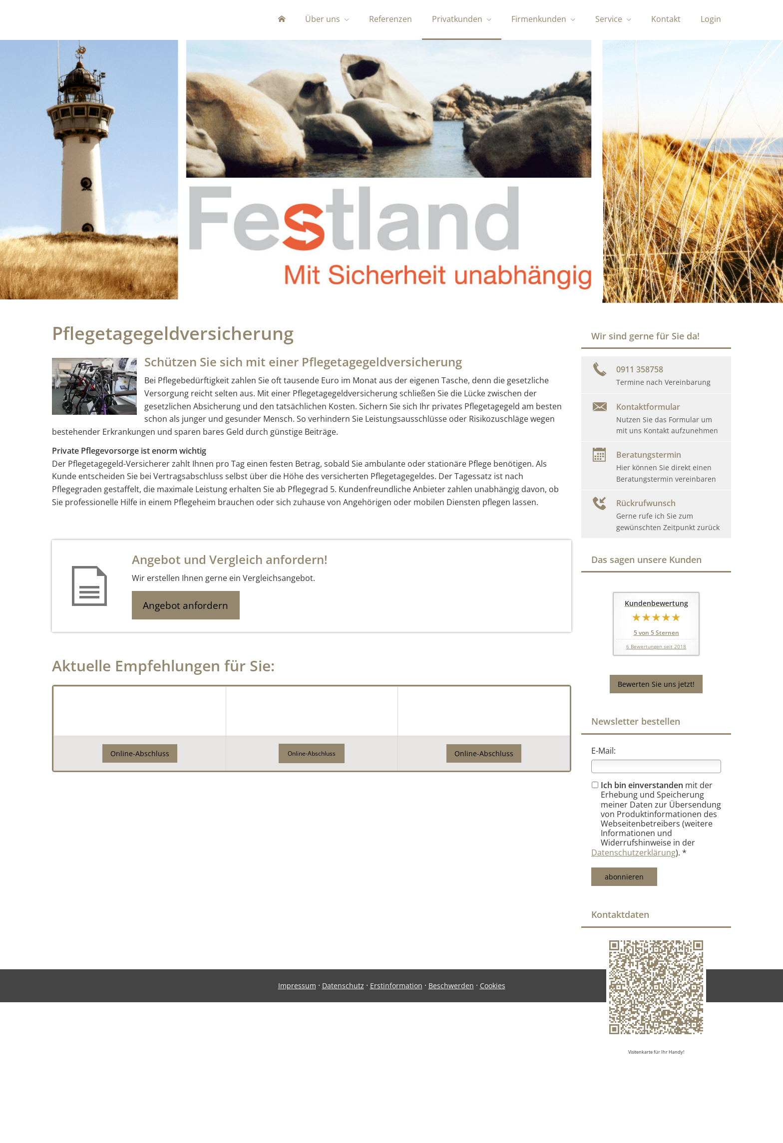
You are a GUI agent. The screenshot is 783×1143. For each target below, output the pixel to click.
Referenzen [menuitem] (390, 18)
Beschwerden (451, 1101)
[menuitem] (281, 20)
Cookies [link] (492, 1101)
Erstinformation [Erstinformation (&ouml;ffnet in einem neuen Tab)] (396, 1101)
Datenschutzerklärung (633, 854)
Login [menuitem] (711, 18)
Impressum (297, 1101)
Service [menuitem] (608, 18)
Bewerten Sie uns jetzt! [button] (656, 686)
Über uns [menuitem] (322, 18)
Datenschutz (343, 1101)
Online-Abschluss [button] (139, 756)
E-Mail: (603, 752)
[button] (312, 756)
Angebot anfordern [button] (187, 607)
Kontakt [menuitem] (666, 18)
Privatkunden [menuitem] (457, 18)
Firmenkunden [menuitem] (538, 18)
